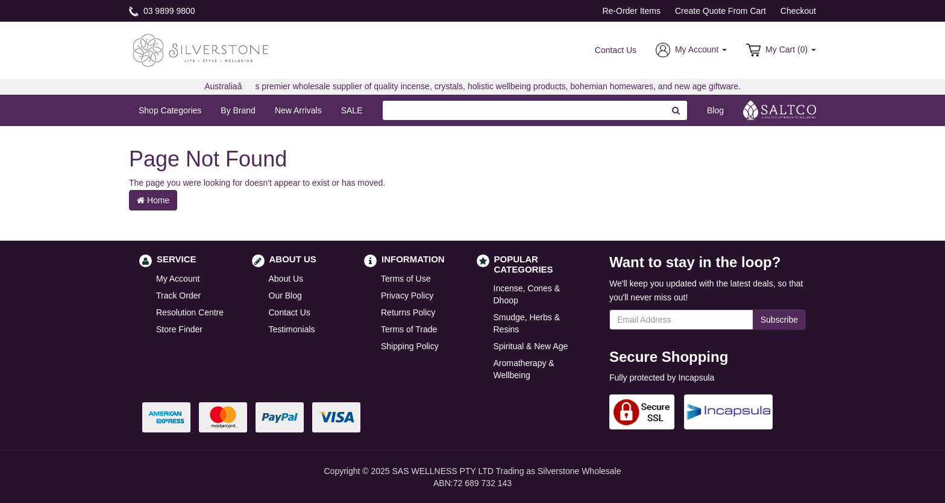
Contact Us (615, 50)
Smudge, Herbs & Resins (527, 323)
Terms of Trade (409, 329)
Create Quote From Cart (720, 11)
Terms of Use (405, 278)
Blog (715, 110)
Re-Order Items (631, 11)
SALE (352, 110)
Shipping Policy (410, 346)
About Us (286, 278)
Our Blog (285, 295)
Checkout (798, 11)
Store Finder (179, 329)
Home (153, 200)
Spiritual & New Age (531, 346)
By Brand (238, 110)
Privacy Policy (407, 295)
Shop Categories (170, 110)
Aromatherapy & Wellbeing (524, 369)
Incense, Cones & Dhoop (527, 294)
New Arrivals (298, 110)
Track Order (178, 295)
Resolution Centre (190, 312)
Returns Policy (408, 312)
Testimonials (292, 329)
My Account (177, 278)
